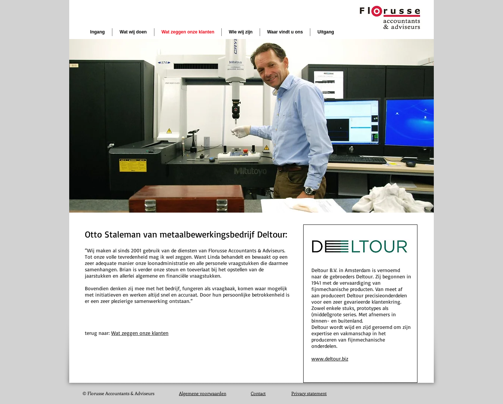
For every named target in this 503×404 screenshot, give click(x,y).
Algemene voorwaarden (202, 393)
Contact (258, 393)
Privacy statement (309, 393)
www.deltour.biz (329, 358)
